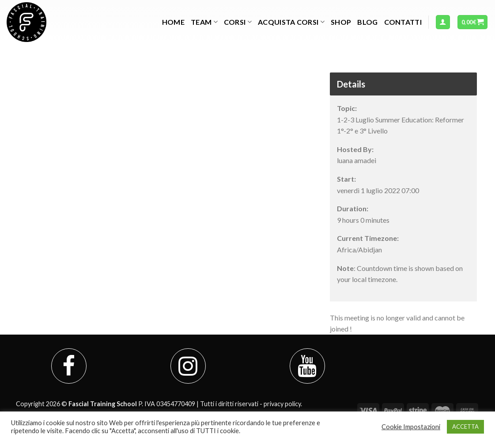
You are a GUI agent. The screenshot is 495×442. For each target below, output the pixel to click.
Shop (341, 22)
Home (173, 22)
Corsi (238, 22)
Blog (367, 22)
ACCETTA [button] (465, 426)
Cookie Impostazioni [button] (411, 427)
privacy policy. (283, 404)
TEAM (204, 22)
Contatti (403, 22)
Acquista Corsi (291, 22)
